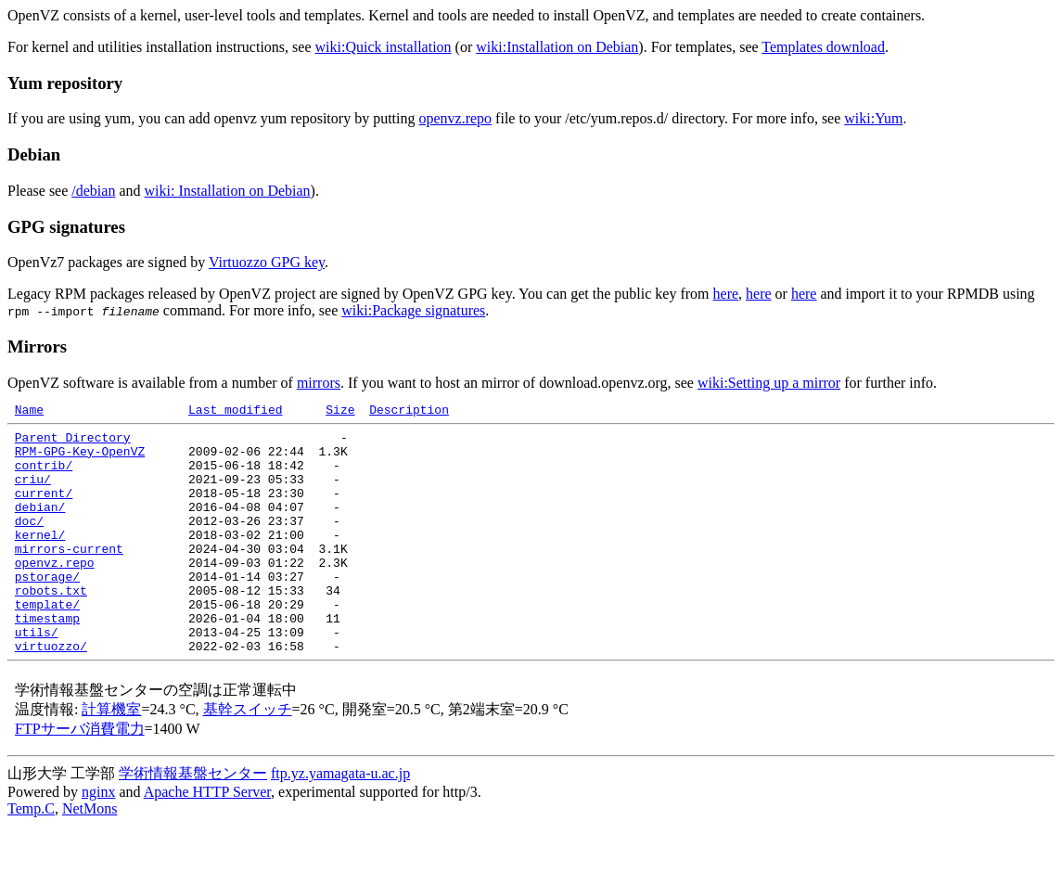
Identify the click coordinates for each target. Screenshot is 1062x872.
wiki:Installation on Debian (557, 47)
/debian (93, 191)
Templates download (823, 47)
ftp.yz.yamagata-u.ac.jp (340, 820)
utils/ (36, 676)
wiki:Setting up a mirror (768, 383)
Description (409, 412)
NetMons (90, 856)
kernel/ (40, 559)
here (726, 293)
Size (340, 412)
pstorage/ (47, 609)
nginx (98, 839)
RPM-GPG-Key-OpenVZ (80, 459)
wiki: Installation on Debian (228, 191)
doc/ (29, 542)
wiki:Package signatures (413, 310)
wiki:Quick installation (383, 47)
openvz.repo (455, 118)
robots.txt (51, 626)
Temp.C (31, 856)
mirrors (318, 383)
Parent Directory (73, 442)
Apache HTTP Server (207, 839)
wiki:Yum (873, 118)
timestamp (47, 659)
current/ (43, 509)
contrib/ (43, 476)
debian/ (40, 526)
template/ (47, 643)
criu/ (33, 492)
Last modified (235, 412)
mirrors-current (69, 576)
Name (29, 412)
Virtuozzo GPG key (267, 262)
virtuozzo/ (51, 693)
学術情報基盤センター (193, 820)
